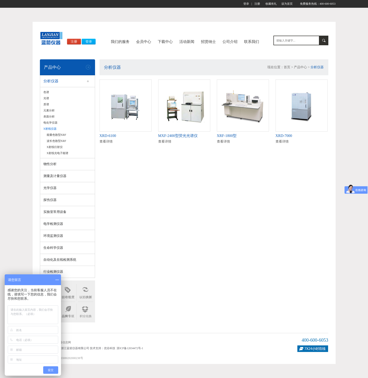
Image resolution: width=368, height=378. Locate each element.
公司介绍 (230, 42)
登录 (246, 3)
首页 (287, 67)
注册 (257, 3)
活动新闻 (186, 42)
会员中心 (143, 42)
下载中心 (165, 42)
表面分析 (49, 116)
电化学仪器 (50, 122)
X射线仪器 (50, 128)
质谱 (46, 104)
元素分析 (49, 110)
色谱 (46, 92)
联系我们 (251, 42)
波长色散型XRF (56, 141)
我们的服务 (120, 42)
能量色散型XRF (56, 134)
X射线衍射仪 (55, 147)
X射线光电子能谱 (58, 153)
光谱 (46, 98)
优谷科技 (109, 348)
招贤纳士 (208, 42)
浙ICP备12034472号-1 (130, 348)
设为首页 (287, 3)
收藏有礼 (271, 3)
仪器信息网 (64, 342)
